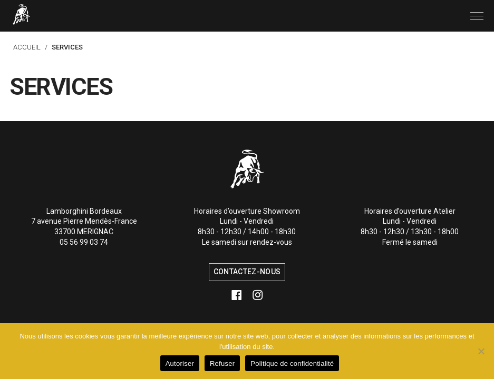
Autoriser (180, 363)
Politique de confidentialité (292, 363)
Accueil (27, 47)
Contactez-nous (247, 271)
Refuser (222, 363)
